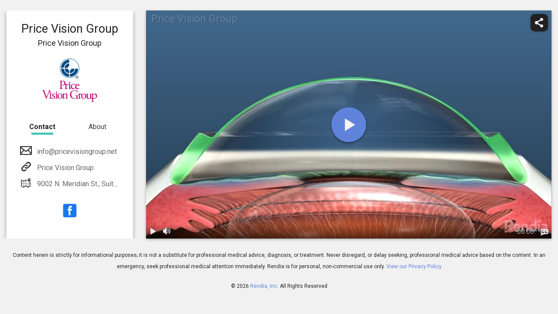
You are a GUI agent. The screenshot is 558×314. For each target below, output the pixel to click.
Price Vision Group (64, 168)
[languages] (544, 232)
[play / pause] (153, 232)
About (97, 127)
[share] (539, 22)
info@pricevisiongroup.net (76, 151)
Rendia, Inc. (264, 286)
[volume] (167, 232)
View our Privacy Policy (414, 266)
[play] (348, 124)
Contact (42, 127)
